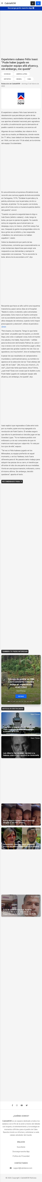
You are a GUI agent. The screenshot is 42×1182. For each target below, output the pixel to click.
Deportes (7, 79)
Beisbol (19, 79)
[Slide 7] (25, 701)
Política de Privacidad (21, 1156)
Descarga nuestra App (21, 1151)
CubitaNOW (10, 3)
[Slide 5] (20, 701)
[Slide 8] (28, 701)
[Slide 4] (17, 701)
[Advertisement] (21, 34)
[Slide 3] (14, 701)
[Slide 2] (11, 701)
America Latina (21, 74)
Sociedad (7, 74)
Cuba (29, 79)
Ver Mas (21, 696)
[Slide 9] (31, 701)
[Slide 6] (22, 701)
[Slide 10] (33, 701)
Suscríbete (21, 1147)
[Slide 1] (9, 701)
